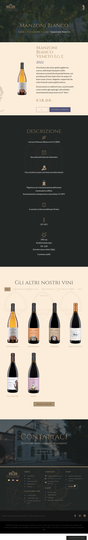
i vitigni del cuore (37, 31)
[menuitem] (9, 480)
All (7, 289)
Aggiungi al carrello (63, 109)
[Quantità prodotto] (42, 109)
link (44, 530)
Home (21, 31)
